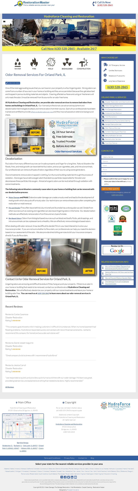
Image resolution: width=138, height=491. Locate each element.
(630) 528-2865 (105, 5)
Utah (71, 474)
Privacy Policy (69, 458)
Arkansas (23, 468)
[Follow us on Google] (61, 477)
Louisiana (119, 468)
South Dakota (53, 474)
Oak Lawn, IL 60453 (30, 445)
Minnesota (25, 471)
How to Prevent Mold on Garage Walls (118, 278)
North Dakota (111, 471)
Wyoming (114, 474)
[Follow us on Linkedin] (72, 477)
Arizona (17, 468)
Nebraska (53, 471)
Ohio (118, 471)
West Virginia (99, 474)
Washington (89, 474)
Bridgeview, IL (7, 445)
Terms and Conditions (52, 458)
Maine (125, 468)
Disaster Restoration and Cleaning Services (119, 102)
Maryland (130, 468)
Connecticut (44, 468)
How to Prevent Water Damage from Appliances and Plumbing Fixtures (117, 268)
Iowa (101, 468)
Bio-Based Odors (16, 218)
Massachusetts (9, 471)
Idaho (87, 468)
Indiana (97, 468)
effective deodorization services (44, 111)
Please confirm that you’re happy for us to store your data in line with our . (117, 181)
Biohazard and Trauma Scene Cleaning (117, 121)
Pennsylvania (25, 474)
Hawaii (82, 468)
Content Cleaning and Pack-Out (115, 132)
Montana (46, 471)
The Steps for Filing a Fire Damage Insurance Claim (117, 283)
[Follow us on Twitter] (68, 477)
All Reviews (10, 387)
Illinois (91, 468)
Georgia (76, 468)
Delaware (52, 468)
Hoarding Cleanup (111, 143)
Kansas (106, 468)
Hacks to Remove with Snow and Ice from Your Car (119, 273)
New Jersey (76, 471)
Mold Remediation (111, 117)
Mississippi (32, 471)
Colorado (36, 468)
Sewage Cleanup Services (113, 124)
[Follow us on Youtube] (75, 477)
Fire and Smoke (15, 207)
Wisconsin (107, 474)
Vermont (76, 474)
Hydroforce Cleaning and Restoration (69, 424)
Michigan (18, 471)
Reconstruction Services (113, 139)
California (30, 468)
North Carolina (101, 471)
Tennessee (61, 474)
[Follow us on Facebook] (65, 477)
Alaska (12, 468)
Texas (67, 474)
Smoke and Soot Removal (113, 113)
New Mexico (85, 471)
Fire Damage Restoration (113, 109)
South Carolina (43, 474)
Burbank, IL (18, 445)
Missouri (39, 471)
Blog (92, 458)
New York (93, 471)
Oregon (130, 471)
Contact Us (82, 458)
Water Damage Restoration (114, 106)
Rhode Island (34, 474)
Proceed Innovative (73, 490)
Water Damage (15, 197)
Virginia (83, 474)
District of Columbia (62, 468)
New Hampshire (67, 471)
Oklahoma (124, 471)
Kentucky (112, 468)
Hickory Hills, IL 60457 (29, 448)
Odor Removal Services (112, 128)
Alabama (6, 468)
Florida (71, 468)
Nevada (59, 471)
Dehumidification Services (113, 135)
